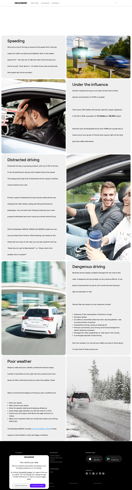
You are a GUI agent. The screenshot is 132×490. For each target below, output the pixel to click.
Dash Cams (35, 3)
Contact (52, 460)
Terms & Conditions (47, 483)
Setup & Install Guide (56, 458)
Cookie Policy (97, 483)
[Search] (116, 3)
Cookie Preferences (20, 485)
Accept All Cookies (38, 485)
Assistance (55, 3)
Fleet (51, 472)
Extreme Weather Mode (41, 429)
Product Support (55, 455)
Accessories (45, 3)
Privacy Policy (73, 483)
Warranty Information (56, 462)
